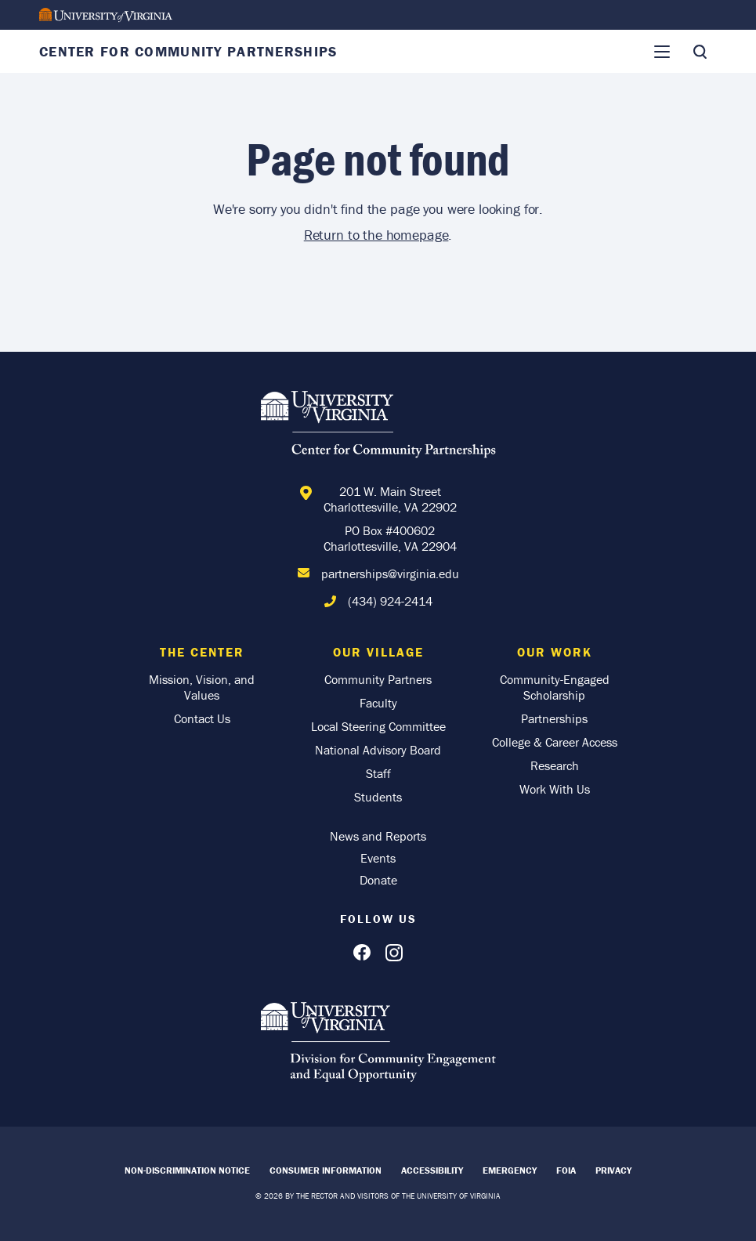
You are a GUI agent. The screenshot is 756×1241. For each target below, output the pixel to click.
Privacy (613, 1170)
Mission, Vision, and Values (202, 687)
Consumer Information (325, 1170)
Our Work (554, 652)
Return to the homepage (376, 235)
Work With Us (554, 789)
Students (378, 797)
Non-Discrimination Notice (187, 1170)
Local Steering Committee (378, 726)
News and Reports (378, 836)
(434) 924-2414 (390, 601)
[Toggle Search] (699, 51)
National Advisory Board (378, 750)
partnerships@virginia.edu (390, 573)
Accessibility (432, 1170)
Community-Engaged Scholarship (555, 687)
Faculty (378, 703)
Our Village (378, 652)
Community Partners (378, 679)
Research (554, 765)
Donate (378, 880)
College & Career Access (554, 742)
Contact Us (202, 718)
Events (378, 858)
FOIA (566, 1170)
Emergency (510, 1170)
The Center (202, 652)
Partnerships (554, 718)
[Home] (378, 427)
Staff (378, 773)
